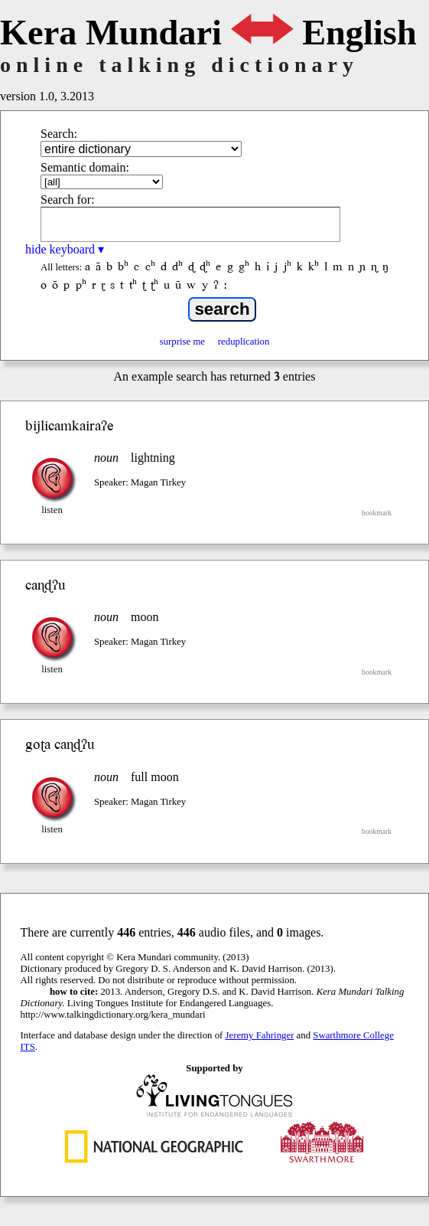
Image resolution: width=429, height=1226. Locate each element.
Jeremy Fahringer (260, 1035)
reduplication (244, 341)
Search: (59, 133)
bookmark (377, 512)
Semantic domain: (85, 167)
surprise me (182, 341)
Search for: (68, 199)
